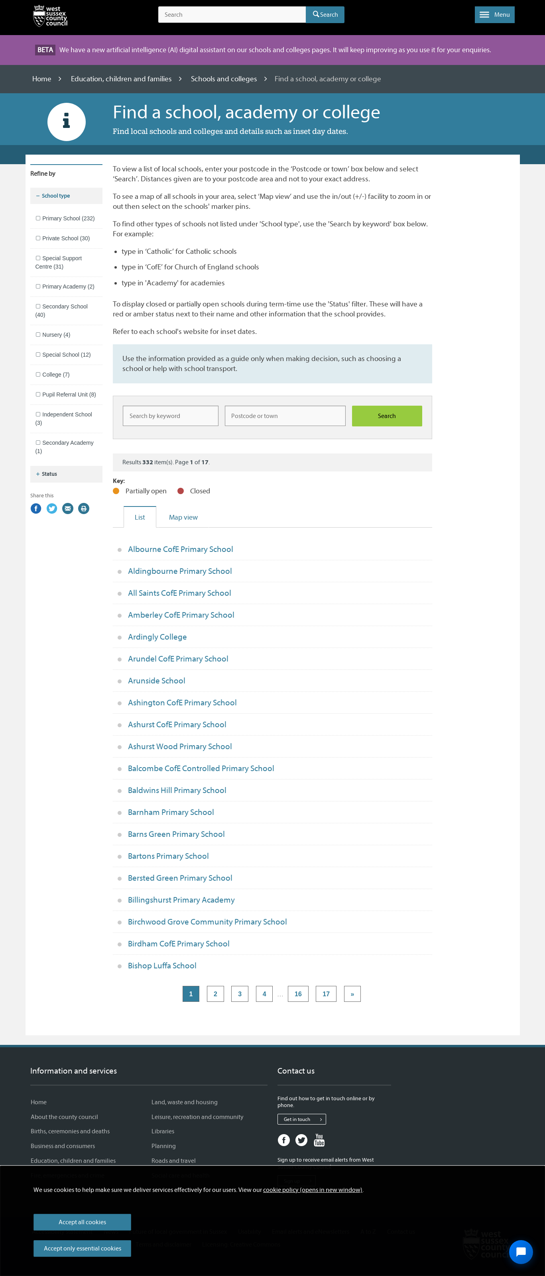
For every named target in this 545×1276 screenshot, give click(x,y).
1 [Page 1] (191, 994)
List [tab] (140, 517)
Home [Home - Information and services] (39, 1102)
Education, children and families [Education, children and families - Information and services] (73, 1160)
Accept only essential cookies (82, 1248)
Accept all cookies (82, 1222)
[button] (495, 14)
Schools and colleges (225, 79)
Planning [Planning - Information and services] (163, 1146)
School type (52, 196)
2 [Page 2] (215, 994)
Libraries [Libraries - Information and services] (162, 1131)
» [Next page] (352, 994)
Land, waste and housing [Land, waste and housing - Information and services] (184, 1102)
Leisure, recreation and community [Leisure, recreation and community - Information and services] (197, 1117)
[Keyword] (170, 416)
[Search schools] (387, 416)
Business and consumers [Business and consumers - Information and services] (63, 1146)
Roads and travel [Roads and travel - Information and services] (173, 1160)
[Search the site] (232, 14)
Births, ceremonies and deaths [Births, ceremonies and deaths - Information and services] (70, 1131)
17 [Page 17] (326, 994)
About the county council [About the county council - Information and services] (64, 1117)
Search (329, 14)
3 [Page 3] (240, 994)
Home (42, 79)
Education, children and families (122, 79)
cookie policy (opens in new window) (312, 1190)
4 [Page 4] (264, 994)
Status (46, 474)
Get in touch (305, 1119)
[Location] (285, 416)
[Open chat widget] (521, 1252)
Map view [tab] (183, 517)
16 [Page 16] (298, 994)
